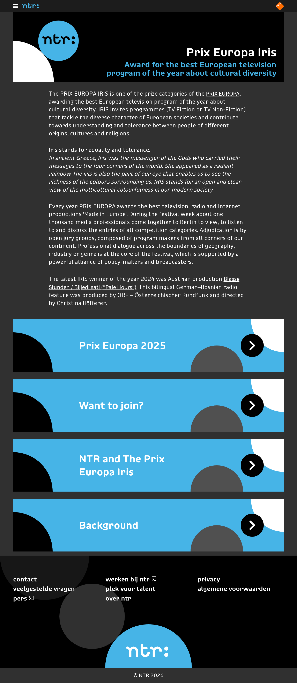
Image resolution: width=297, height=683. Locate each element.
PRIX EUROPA (222, 93)
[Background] (148, 525)
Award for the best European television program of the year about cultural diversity (191, 68)
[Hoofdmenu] (15, 6)
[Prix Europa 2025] (148, 345)
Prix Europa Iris (231, 52)
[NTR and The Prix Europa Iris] (148, 465)
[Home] (30, 7)
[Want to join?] (148, 405)
